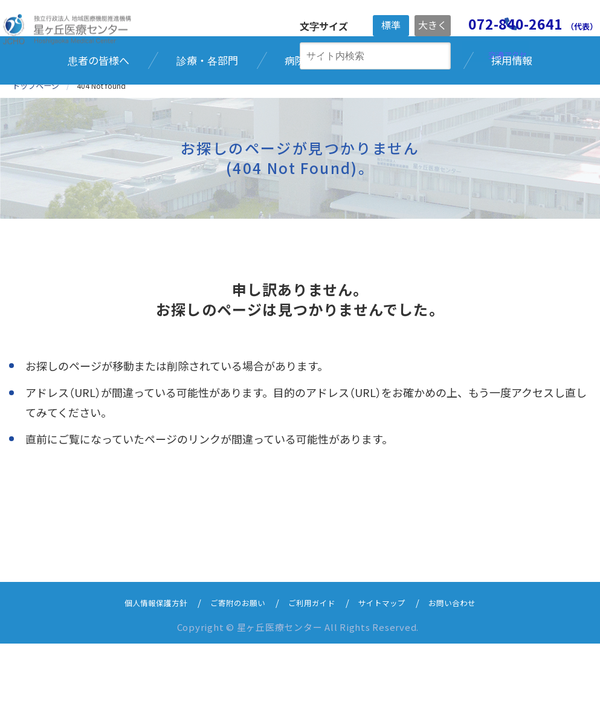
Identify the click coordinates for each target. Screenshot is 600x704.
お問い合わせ (468, 662)
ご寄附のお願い (231, 662)
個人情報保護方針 (141, 662)
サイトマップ (391, 662)
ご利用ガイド (313, 662)
